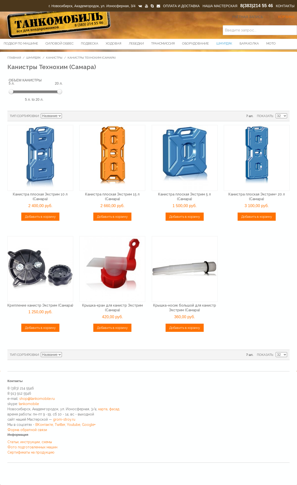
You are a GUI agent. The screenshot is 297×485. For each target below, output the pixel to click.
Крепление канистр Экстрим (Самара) (40, 305)
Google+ (89, 425)
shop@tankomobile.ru (37, 399)
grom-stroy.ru (64, 419)
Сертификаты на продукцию (30, 452)
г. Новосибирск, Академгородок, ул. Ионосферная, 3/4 (92, 6)
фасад (114, 409)
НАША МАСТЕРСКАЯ (219, 6)
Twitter (60, 425)
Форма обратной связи (27, 430)
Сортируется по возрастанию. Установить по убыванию (66, 116)
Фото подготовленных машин (32, 447)
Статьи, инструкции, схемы (29, 442)
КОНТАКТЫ (285, 6)
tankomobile (29, 404)
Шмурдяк (33, 57)
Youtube (73, 425)
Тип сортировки (24, 116)
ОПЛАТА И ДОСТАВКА (181, 6)
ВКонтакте (44, 425)
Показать (265, 116)
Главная (14, 57)
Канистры (54, 57)
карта (102, 409)
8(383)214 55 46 (256, 5)
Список (83, 116)
